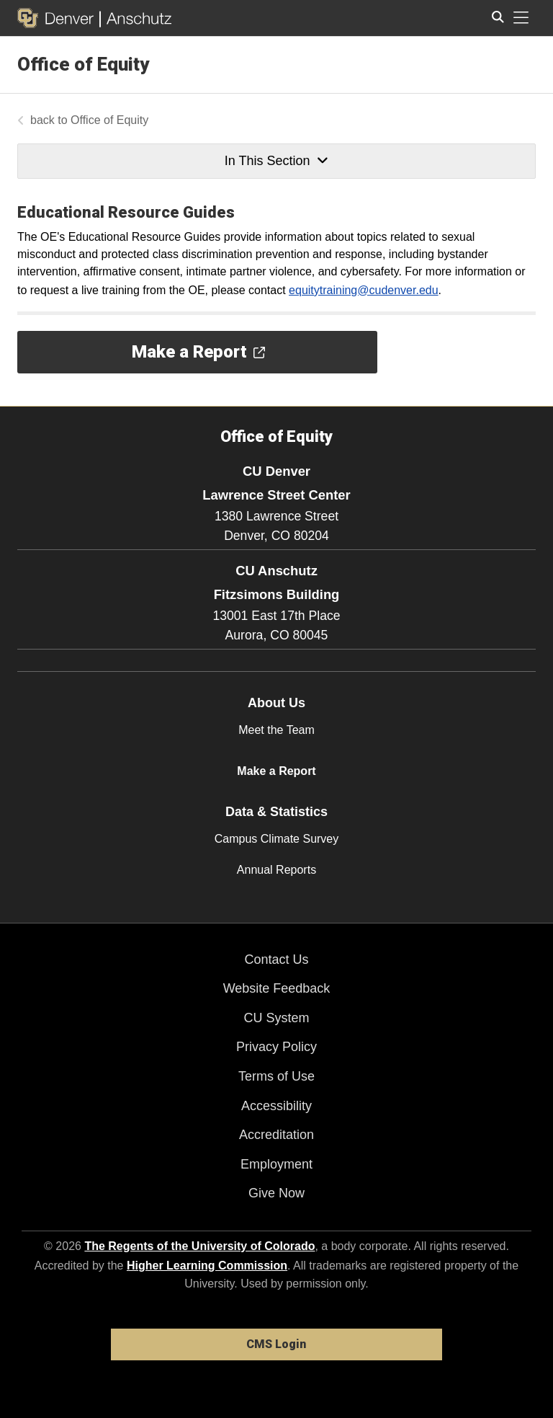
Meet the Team (276, 730)
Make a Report (276, 771)
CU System (276, 1018)
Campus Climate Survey (277, 839)
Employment (276, 1164)
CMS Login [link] (276, 1344)
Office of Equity (83, 64)
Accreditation (276, 1134)
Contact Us (276, 959)
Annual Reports (276, 870)
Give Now (276, 1193)
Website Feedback (277, 988)
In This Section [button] (276, 161)
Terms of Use (276, 1076)
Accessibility (276, 1106)
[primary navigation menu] (521, 18)
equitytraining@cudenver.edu (364, 290)
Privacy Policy (276, 1047)
